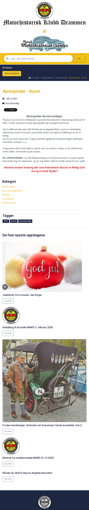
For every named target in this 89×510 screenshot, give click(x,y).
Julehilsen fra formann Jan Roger (22, 295)
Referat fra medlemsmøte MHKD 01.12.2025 (28, 457)
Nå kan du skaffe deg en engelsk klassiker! (27, 472)
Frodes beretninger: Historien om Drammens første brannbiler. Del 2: (42, 425)
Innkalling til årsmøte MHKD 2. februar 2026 (28, 327)
